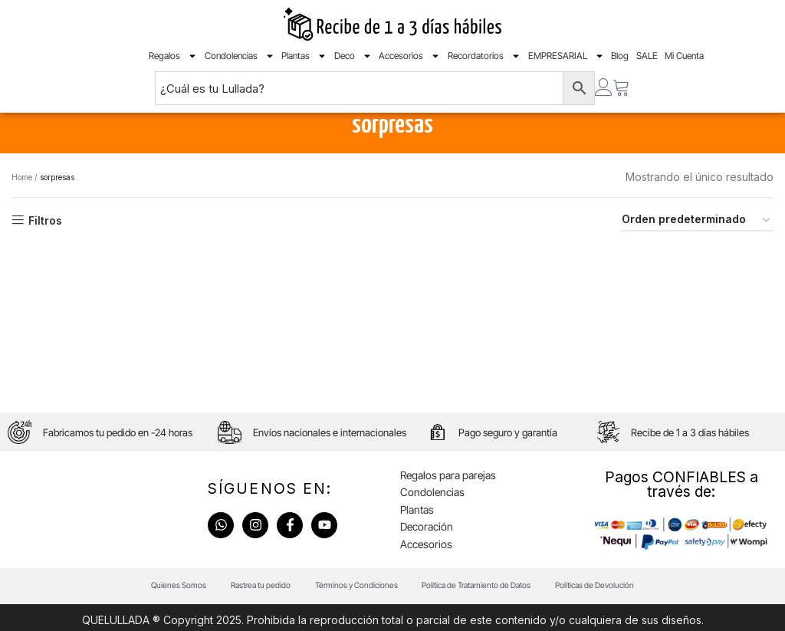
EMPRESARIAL (566, 60)
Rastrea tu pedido (243, 618)
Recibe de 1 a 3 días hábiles (693, 459)
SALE (647, 60)
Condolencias (239, 60)
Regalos (173, 60)
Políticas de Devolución (621, 618)
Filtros (45, 245)
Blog (620, 60)
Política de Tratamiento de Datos (486, 618)
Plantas (304, 60)
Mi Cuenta (684, 60)
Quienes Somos (150, 618)
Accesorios (409, 60)
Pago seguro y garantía (514, 459)
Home (21, 201)
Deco (353, 60)
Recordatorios (484, 60)
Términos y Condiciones (351, 618)
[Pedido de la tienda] (697, 246)
